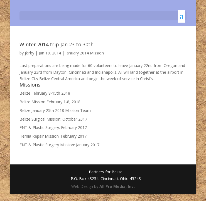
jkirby (29, 53)
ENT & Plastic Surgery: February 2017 (53, 127)
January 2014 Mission (84, 53)
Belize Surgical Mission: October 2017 (53, 119)
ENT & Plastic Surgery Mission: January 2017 (59, 144)
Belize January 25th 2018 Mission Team (55, 110)
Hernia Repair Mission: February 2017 (53, 136)
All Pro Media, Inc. (117, 186)
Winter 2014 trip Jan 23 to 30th (56, 44)
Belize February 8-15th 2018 (44, 93)
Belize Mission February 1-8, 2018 (49, 101)
